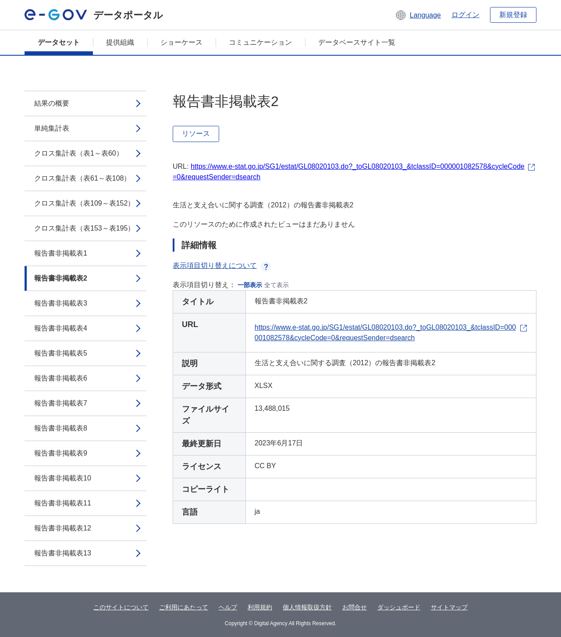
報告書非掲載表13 (62, 553)
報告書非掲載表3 (60, 303)
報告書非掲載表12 (62, 528)
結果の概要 (51, 103)
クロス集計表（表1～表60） (78, 153)
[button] (418, 15)
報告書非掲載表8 (60, 428)
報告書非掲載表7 (60, 403)
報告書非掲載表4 (60, 328)
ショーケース (181, 42)
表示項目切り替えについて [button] (222, 265)
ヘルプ (228, 607)
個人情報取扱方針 (307, 607)
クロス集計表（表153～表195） (84, 228)
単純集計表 (51, 128)
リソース (196, 133)
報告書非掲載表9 (60, 453)
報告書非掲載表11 (62, 503)
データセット (59, 42)
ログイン (465, 14)
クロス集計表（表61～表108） (82, 178)
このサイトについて (121, 607)
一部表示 (250, 284)
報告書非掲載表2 (60, 278)
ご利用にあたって (183, 607)
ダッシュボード (398, 607)
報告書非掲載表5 (60, 353)
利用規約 (260, 607)
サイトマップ (449, 607)
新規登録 (513, 14)
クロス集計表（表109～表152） (84, 203)
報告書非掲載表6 (60, 378)
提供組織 (120, 42)
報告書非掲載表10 (62, 478)
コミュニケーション (260, 42)
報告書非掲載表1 (60, 253)
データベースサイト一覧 (356, 42)
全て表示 (276, 284)
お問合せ (354, 607)
